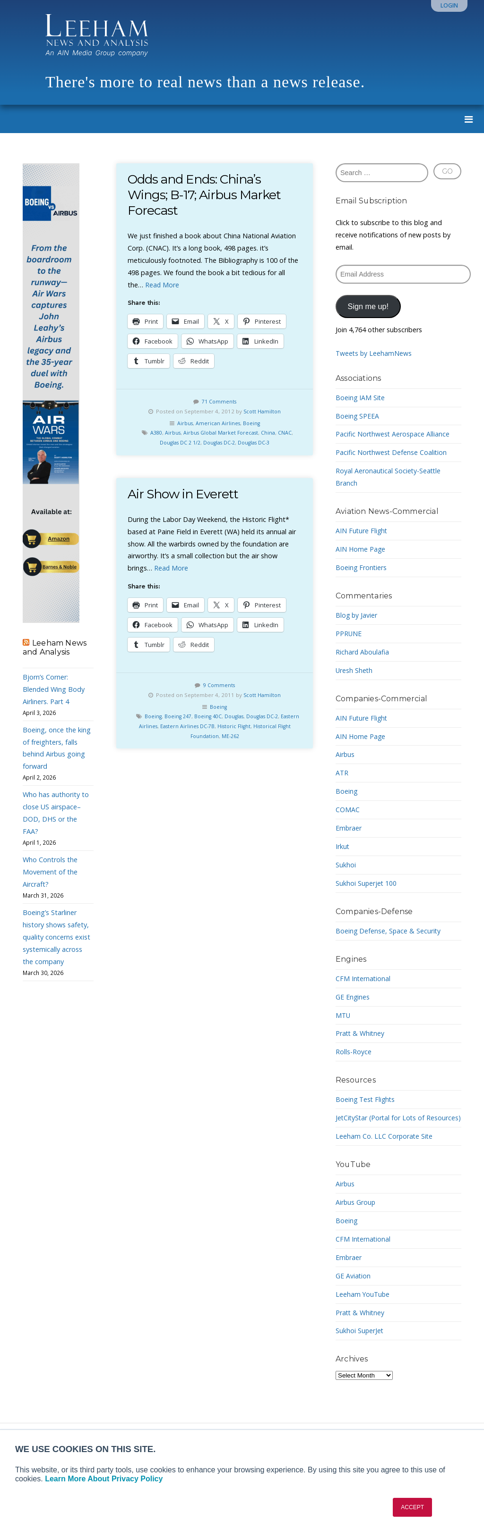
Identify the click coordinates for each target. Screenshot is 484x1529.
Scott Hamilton (262, 411)
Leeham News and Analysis (54, 647)
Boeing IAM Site (361, 397)
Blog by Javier (357, 615)
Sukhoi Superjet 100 (367, 883)
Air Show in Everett (185, 494)
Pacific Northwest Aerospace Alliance (393, 433)
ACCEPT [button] (412, 1507)
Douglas (245, 716)
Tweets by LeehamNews (374, 353)
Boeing (252, 423)
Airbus (183, 423)
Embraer (349, 827)
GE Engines (353, 996)
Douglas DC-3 (259, 442)
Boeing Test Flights (366, 1099)
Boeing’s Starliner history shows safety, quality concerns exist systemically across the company (56, 937)
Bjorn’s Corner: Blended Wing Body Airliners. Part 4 (54, 689)
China (271, 432)
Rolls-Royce (354, 1051)
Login (449, 5)
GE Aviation (353, 1288)
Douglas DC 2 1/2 (176, 442)
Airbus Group (356, 1214)
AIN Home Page (361, 549)
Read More (162, 284)
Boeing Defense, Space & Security (389, 930)
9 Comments (219, 685)
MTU (343, 1015)
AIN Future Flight (362, 530)
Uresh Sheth (354, 670)
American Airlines (218, 423)
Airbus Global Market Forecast (221, 432)
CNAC (289, 432)
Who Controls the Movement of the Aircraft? (50, 872)
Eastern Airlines (150, 726)
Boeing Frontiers (362, 567)
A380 (152, 432)
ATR (342, 772)
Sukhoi (346, 864)
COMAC (348, 809)
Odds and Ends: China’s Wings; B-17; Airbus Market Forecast (206, 194)
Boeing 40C (216, 716)
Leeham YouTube (363, 1306)
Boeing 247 (183, 716)
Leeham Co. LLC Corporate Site (385, 1148)
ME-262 (239, 735)
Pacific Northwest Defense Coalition (392, 452)
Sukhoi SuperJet (360, 1342)
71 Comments (219, 401)
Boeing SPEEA (358, 416)
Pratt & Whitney (361, 1033)
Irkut (343, 846)
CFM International (363, 978)
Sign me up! (368, 306)
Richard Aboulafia (363, 651)
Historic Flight (253, 726)
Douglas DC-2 (219, 442)
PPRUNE (349, 633)
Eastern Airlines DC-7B (203, 726)
